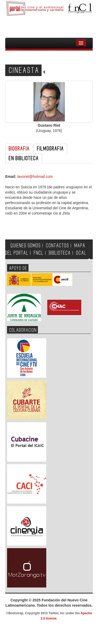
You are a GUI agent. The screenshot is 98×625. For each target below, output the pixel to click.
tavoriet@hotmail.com (35, 176)
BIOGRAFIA (19, 149)
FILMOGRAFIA (50, 149)
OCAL (81, 253)
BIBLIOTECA (60, 253)
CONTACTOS (57, 245)
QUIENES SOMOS (25, 245)
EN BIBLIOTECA (24, 158)
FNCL (39, 253)
